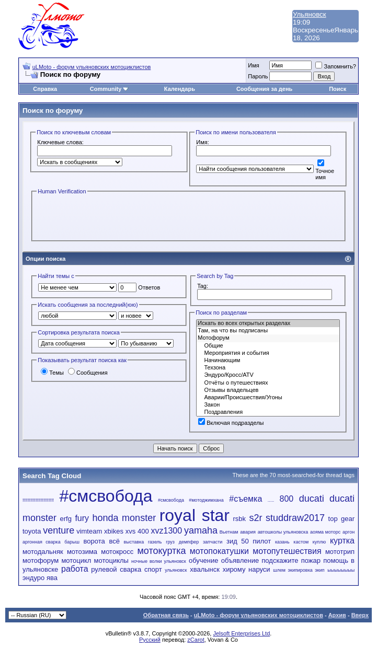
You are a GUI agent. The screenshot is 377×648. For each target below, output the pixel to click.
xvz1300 (166, 530)
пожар (311, 560)
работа (74, 568)
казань (282, 542)
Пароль (258, 76)
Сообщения (88, 372)
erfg (66, 519)
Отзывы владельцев (268, 390)
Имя (253, 65)
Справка (45, 89)
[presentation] (116, 216)
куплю (319, 542)
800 (287, 498)
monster (139, 518)
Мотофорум (268, 338)
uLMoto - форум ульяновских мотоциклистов (91, 67)
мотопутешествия (287, 551)
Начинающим (268, 360)
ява (52, 578)
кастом (301, 542)
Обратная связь (166, 615)
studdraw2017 (295, 518)
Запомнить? (335, 66)
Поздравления (268, 412)
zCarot (195, 640)
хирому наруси (246, 569)
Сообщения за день (264, 89)
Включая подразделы (231, 423)
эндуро (33, 578)
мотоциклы (111, 560)
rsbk (239, 519)
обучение (204, 560)
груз (170, 542)
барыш (71, 542)
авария (248, 532)
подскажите (279, 560)
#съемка (245, 498)
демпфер (189, 542)
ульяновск (176, 570)
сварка (130, 569)
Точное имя (324, 170)
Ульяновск (309, 14)
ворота (94, 541)
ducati (311, 498)
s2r (255, 518)
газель (155, 542)
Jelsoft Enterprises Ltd (241, 633)
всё (114, 541)
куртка (342, 540)
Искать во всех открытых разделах (268, 323)
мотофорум (40, 560)
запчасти (212, 542)
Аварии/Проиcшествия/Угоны (268, 397)
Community (109, 89)
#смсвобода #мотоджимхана (191, 500)
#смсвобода (105, 496)
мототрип (340, 552)
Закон (268, 405)
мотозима (82, 552)
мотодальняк (42, 552)
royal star (194, 515)
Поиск (337, 89)
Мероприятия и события (268, 353)
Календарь (179, 89)
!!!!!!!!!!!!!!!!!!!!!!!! (38, 500)
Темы (52, 372)
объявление (240, 560)
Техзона (268, 368)
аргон (348, 532)
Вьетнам (229, 532)
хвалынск (205, 569)
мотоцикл (76, 560)
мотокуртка (161, 551)
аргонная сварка (41, 542)
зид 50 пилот (248, 541)
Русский (150, 640)
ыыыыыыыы (341, 570)
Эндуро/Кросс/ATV (268, 375)
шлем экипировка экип (298, 570)
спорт (153, 569)
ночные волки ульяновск (158, 561)
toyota (31, 531)
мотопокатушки (219, 551)
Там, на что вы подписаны (268, 330)
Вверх (360, 615)
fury (82, 518)
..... (271, 500)
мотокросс (117, 552)
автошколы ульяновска (283, 532)
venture (58, 530)
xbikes (113, 531)
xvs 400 (137, 531)
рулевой (104, 569)
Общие (268, 346)
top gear (341, 519)
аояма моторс (325, 532)
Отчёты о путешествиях (268, 383)
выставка (134, 542)
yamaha (201, 530)
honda (106, 518)
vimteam (89, 531)
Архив (337, 615)
